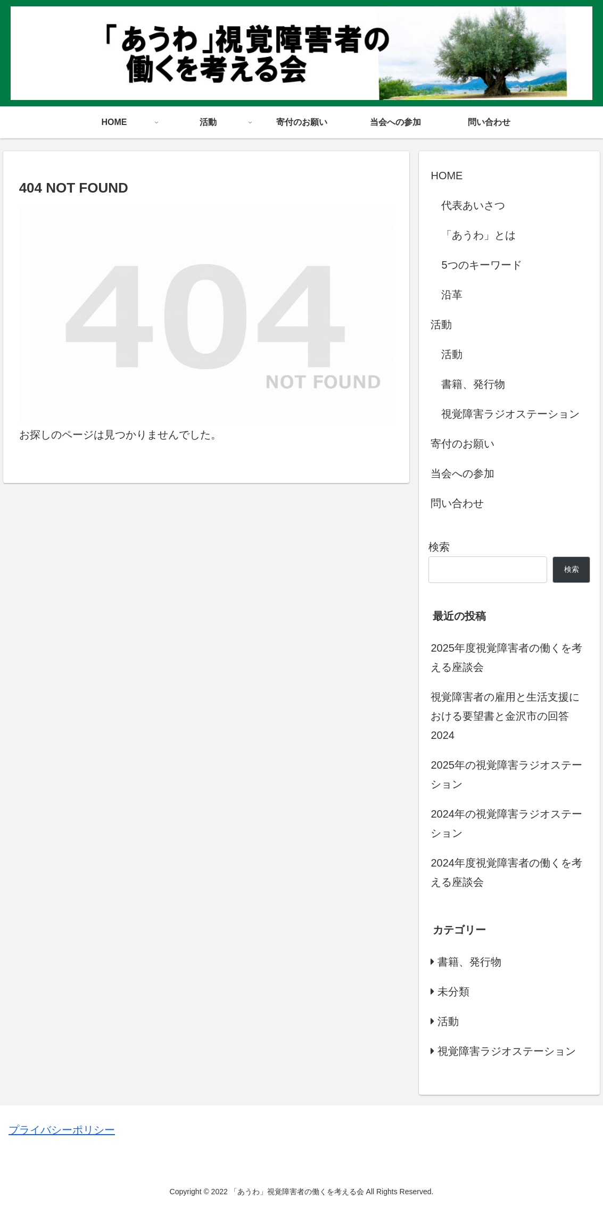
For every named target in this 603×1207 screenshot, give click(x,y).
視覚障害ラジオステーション (510, 414)
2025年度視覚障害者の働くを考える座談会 (506, 657)
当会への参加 (462, 473)
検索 (439, 547)
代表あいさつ (473, 205)
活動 (441, 324)
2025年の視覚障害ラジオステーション (506, 774)
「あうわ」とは (478, 235)
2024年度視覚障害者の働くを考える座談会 (506, 872)
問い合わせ (457, 503)
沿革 (451, 295)
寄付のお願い (462, 443)
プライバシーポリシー (62, 1130)
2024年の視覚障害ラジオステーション (506, 823)
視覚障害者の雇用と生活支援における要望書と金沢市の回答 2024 (505, 716)
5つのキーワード (481, 265)
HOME (446, 175)
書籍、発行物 (473, 384)
